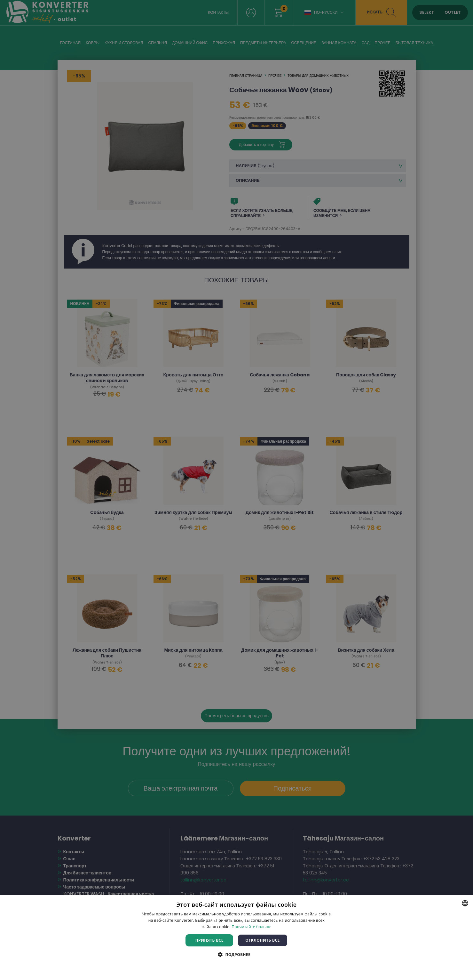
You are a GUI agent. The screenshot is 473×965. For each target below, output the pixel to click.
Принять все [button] (209, 940)
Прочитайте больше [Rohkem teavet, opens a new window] (251, 926)
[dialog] (236, 482)
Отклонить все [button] (262, 940)
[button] (236, 954)
